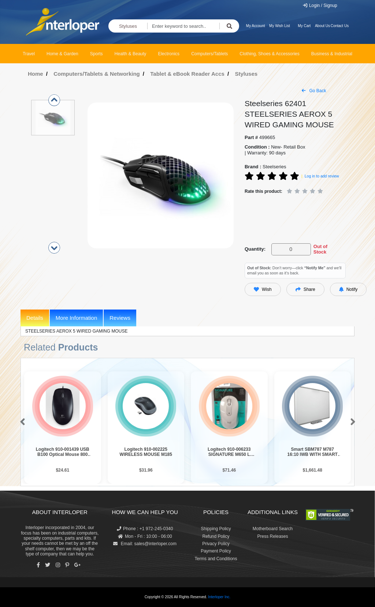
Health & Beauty (130, 53)
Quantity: (255, 249)
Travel (29, 53)
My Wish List (279, 26)
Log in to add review (322, 176)
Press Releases (272, 536)
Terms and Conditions (215, 558)
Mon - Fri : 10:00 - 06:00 (145, 536)
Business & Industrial (331, 53)
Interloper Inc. (219, 597)
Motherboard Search (273, 528)
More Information (76, 318)
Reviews (119, 318)
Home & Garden (62, 53)
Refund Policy (215, 536)
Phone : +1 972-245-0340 (145, 528)
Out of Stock (320, 249)
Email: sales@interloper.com (145, 543)
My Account (255, 26)
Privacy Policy (216, 543)
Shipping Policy (216, 528)
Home (35, 74)
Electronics (168, 53)
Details (34, 318)
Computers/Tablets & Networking (96, 74)
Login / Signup (319, 5)
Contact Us (340, 26)
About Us (322, 26)
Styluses (128, 26)
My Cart (304, 26)
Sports (96, 53)
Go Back (314, 90)
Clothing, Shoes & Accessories (269, 53)
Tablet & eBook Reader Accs (187, 74)
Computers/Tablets (209, 53)
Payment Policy (216, 551)
